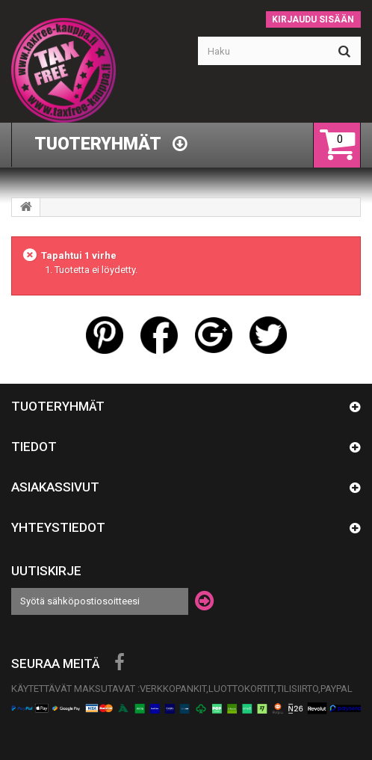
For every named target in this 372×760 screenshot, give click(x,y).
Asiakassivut (55, 486)
